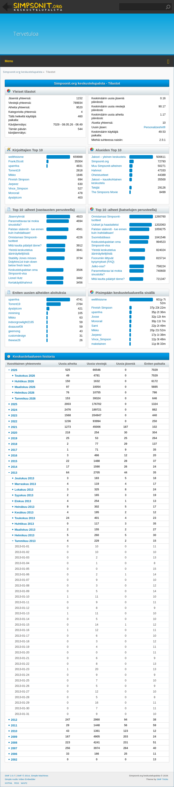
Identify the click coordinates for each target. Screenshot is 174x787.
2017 (14, 449)
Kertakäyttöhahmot (20, 282)
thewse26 (14, 340)
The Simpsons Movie (105, 192)
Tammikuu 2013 (25, 541)
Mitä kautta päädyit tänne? (24, 245)
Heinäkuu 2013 (24, 506)
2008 (14, 742)
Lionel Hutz (15, 278)
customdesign (17, 335)
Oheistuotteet (100, 175)
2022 (14, 421)
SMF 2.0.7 (10, 775)
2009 (14, 736)
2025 (14, 404)
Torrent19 (14, 170)
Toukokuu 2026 (24, 375)
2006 (14, 754)
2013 (14, 472)
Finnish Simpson (18, 179)
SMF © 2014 (23, 775)
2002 (14, 759)
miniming (14, 313)
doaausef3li (15, 326)
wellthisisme (16, 156)
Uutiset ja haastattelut (105, 224)
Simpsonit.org (100, 161)
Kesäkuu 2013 (23, 512)
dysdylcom (15, 197)
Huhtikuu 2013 (24, 523)
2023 (14, 415)
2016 (14, 455)
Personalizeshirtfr (155, 127)
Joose (95, 316)
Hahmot (97, 170)
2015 (14, 461)
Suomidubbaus (101, 237)
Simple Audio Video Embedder (20, 779)
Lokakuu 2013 (23, 489)
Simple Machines (39, 775)
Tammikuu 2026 (25, 398)
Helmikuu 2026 (24, 392)
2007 (14, 748)
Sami (95, 325)
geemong (14, 331)
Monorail (13, 193)
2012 (14, 719)
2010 (14, 731)
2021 (14, 427)
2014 (14, 466)
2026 (14, 370)
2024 (14, 409)
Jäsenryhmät (16, 216)
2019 (14, 438)
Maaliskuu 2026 (24, 387)
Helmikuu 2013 (24, 535)
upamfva (13, 166)
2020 (14, 432)
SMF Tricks (162, 779)
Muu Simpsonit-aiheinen (107, 166)
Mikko (12, 175)
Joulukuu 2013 (24, 478)
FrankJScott (16, 161)
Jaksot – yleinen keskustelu (109, 156)
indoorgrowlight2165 (21, 322)
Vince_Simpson (18, 188)
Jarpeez (13, 184)
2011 (14, 725)
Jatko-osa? (98, 266)
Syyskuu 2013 (23, 495)
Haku (168, 7)
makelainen (99, 343)
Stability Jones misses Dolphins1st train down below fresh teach (22, 262)
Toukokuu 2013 (24, 518)
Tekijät (95, 187)
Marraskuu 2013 (25, 484)
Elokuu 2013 (22, 501)
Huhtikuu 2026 (24, 381)
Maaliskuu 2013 (24, 529)
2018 (14, 444)
